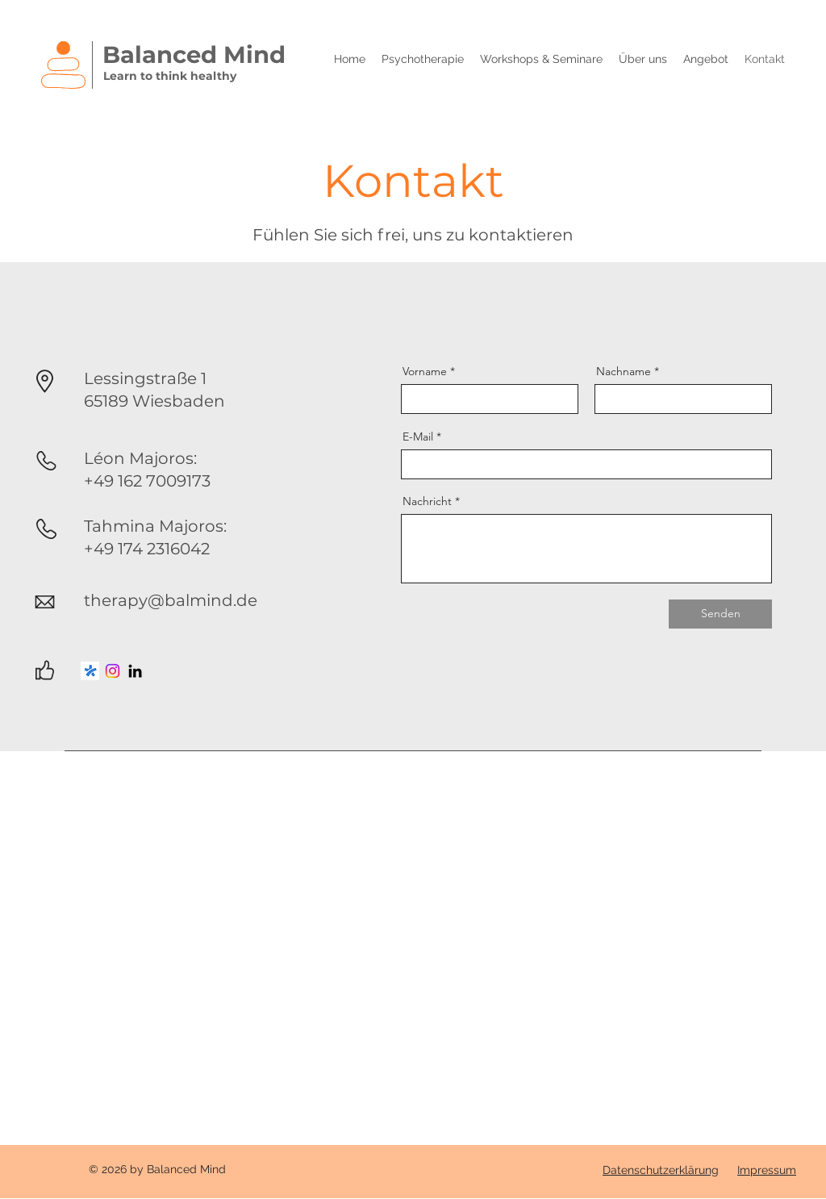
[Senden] (720, 614)
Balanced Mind (194, 54)
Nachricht (427, 501)
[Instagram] (112, 671)
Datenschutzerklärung (661, 1169)
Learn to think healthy (169, 76)
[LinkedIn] (135, 671)
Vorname (425, 371)
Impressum (766, 1169)
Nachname (623, 371)
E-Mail (418, 436)
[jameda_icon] (90, 671)
